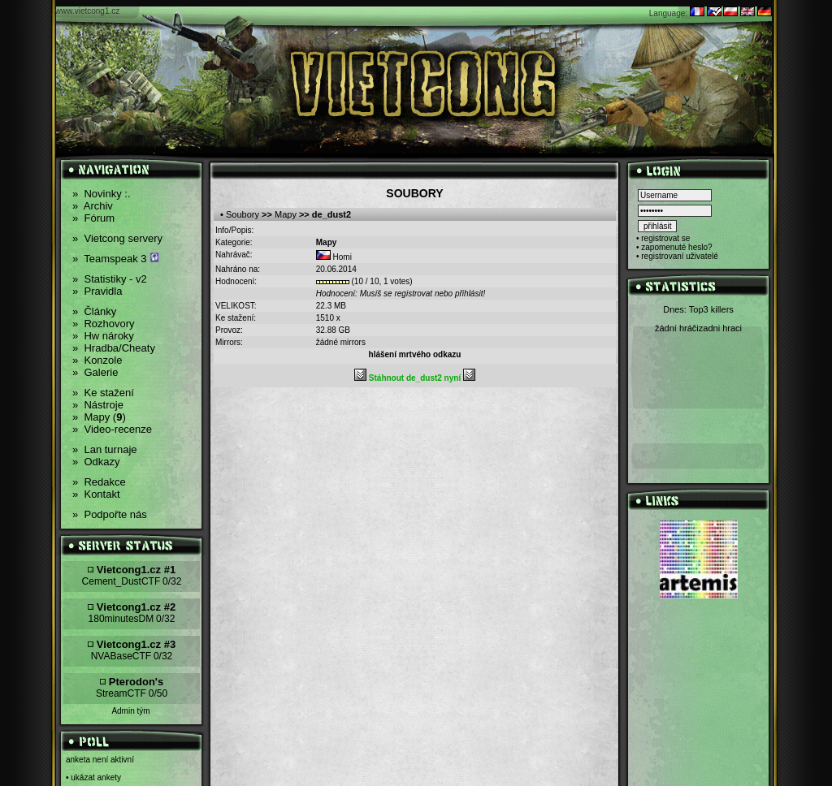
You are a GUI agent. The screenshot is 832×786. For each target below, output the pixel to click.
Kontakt (96, 494)
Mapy (286, 214)
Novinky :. (101, 194)
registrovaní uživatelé (679, 256)
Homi (342, 257)
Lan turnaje (104, 449)
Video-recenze (112, 429)
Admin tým (130, 710)
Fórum (93, 218)
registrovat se (665, 238)
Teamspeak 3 (115, 259)
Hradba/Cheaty (113, 348)
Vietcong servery (117, 238)
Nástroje (98, 405)
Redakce (99, 482)
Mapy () (99, 417)
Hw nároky (103, 336)
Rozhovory (103, 323)
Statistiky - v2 (109, 279)
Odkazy (96, 462)
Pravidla (97, 291)
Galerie (95, 372)
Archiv (92, 206)
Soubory (242, 214)
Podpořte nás (109, 514)
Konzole (97, 360)
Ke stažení (103, 393)
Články (94, 311)
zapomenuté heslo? (676, 247)
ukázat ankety (96, 777)
